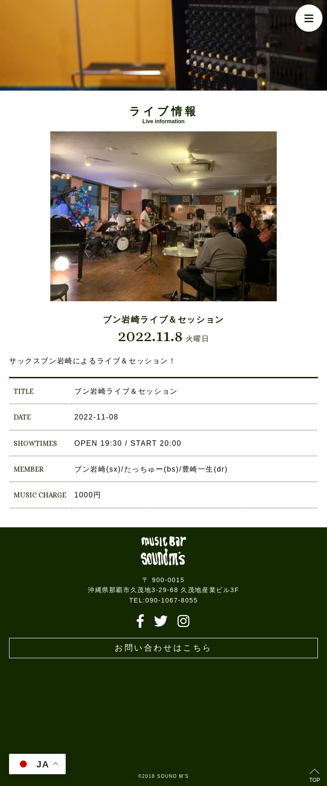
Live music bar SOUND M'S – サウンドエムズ (163, 551)
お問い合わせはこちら (163, 647)
